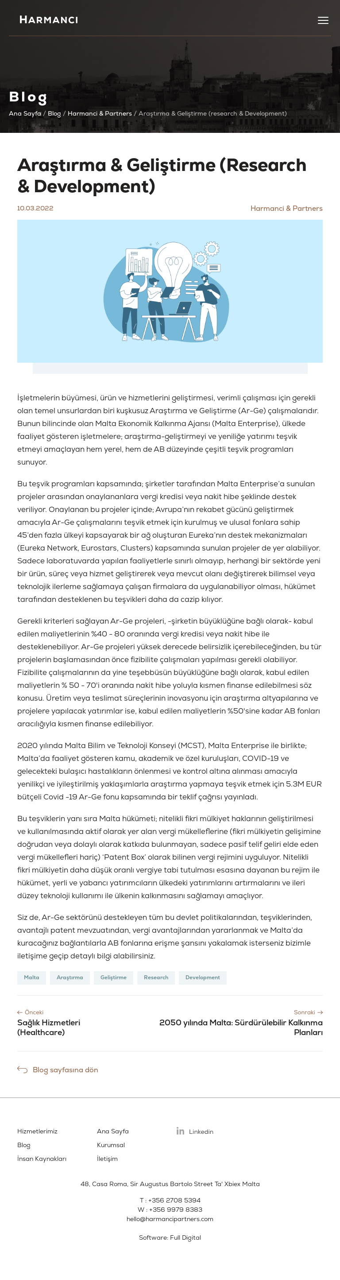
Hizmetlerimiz (37, 1131)
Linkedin (195, 1131)
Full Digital (185, 1237)
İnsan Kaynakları (41, 1159)
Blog (54, 113)
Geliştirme (113, 977)
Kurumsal (111, 1145)
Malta (31, 977)
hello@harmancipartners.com (170, 1219)
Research (156, 977)
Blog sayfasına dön (65, 1070)
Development (202, 977)
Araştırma (70, 977)
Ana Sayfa (25, 113)
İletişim (107, 1159)
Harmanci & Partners (100, 113)
